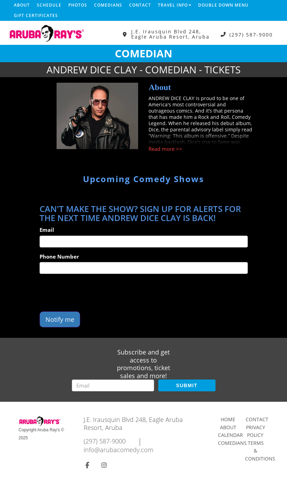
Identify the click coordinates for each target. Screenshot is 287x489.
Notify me (59, 319)
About (22, 5)
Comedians (108, 5)
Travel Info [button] (174, 5)
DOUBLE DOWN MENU (223, 5)
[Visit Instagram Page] (104, 465)
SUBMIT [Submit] (186, 385)
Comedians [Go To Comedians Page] (232, 443)
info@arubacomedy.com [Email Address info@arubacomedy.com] (118, 450)
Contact (140, 5)
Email (47, 229)
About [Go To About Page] (228, 427)
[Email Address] (113, 385)
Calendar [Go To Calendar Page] (230, 435)
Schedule (49, 5)
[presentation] (92, 292)
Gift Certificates (36, 15)
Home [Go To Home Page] (228, 419)
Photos (77, 5)
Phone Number (59, 256)
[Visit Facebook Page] (87, 465)
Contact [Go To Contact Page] (257, 419)
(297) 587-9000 (251, 34)
